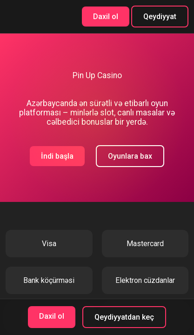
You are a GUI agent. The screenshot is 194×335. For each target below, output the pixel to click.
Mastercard (145, 243)
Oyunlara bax (130, 156)
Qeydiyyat (159, 16)
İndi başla (57, 156)
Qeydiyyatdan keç (124, 317)
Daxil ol (105, 16)
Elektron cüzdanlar (145, 280)
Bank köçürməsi (48, 280)
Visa (49, 243)
